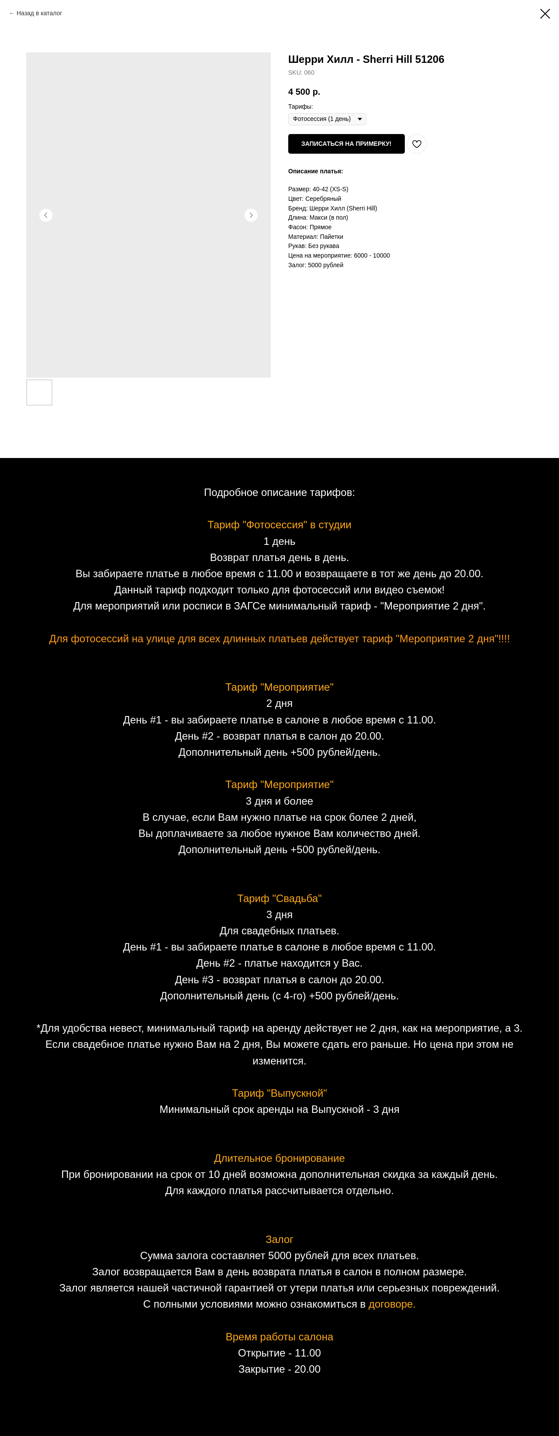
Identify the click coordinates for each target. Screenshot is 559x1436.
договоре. (392, 1304)
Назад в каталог (39, 13)
